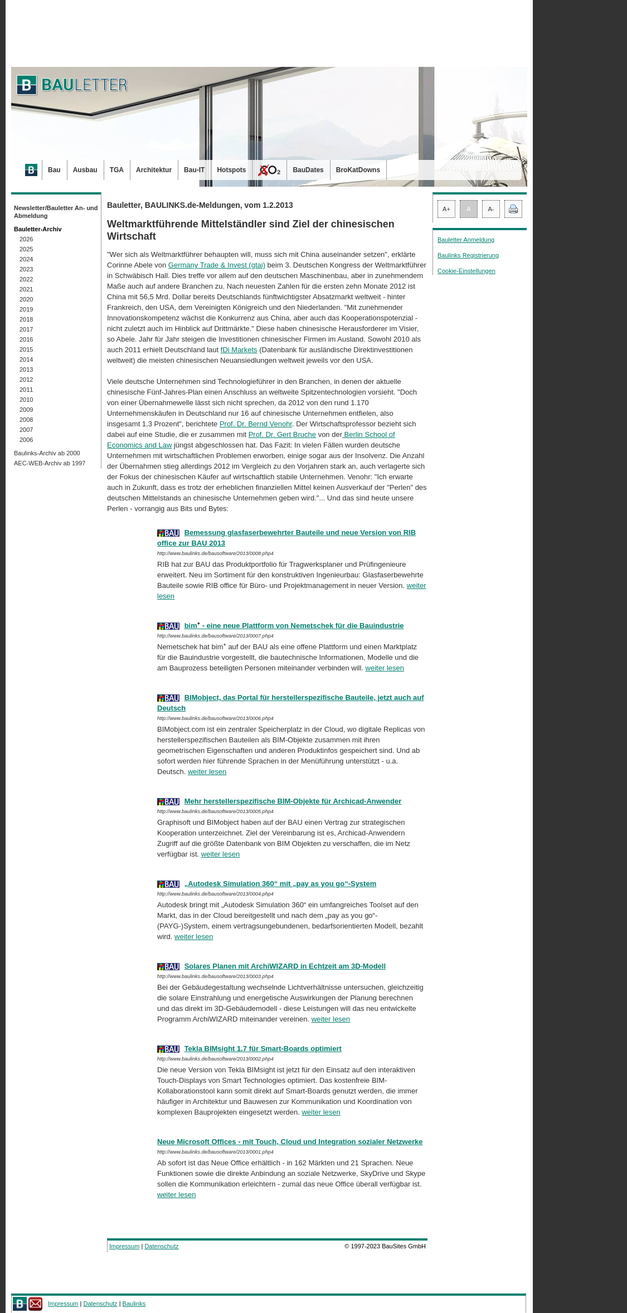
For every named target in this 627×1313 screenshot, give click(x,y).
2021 (26, 289)
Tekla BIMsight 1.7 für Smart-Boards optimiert (263, 1048)
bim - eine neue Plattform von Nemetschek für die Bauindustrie (294, 625)
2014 (26, 359)
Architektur (154, 170)
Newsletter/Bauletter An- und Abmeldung (56, 212)
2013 (26, 369)
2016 (26, 339)
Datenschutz (161, 1246)
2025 (26, 249)
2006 (26, 439)
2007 (26, 429)
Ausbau (85, 170)
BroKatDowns (358, 170)
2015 (26, 349)
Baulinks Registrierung (468, 255)
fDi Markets (239, 350)
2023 (26, 269)
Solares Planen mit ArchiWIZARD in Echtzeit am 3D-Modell (285, 966)
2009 (26, 409)
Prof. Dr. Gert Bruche (282, 434)
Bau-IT (194, 170)
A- (491, 209)
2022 (26, 279)
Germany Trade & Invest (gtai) (216, 265)
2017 (26, 329)
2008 (26, 419)
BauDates (308, 170)
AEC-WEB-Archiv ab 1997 (49, 463)
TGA (117, 170)
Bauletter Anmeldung (466, 239)
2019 (26, 309)
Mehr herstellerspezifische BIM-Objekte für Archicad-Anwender (293, 801)
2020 (26, 299)
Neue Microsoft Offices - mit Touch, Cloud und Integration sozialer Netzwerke (289, 1141)
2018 (26, 319)
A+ (446, 209)
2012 (26, 379)
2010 (26, 399)
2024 (26, 259)
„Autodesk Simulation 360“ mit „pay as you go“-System (280, 883)
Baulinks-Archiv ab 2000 (47, 453)
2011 (26, 389)
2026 (26, 239)
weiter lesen (385, 668)
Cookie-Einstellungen (466, 271)
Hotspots (231, 170)
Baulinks (134, 1303)
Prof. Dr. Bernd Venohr (256, 424)
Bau (54, 170)
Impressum (124, 1246)
